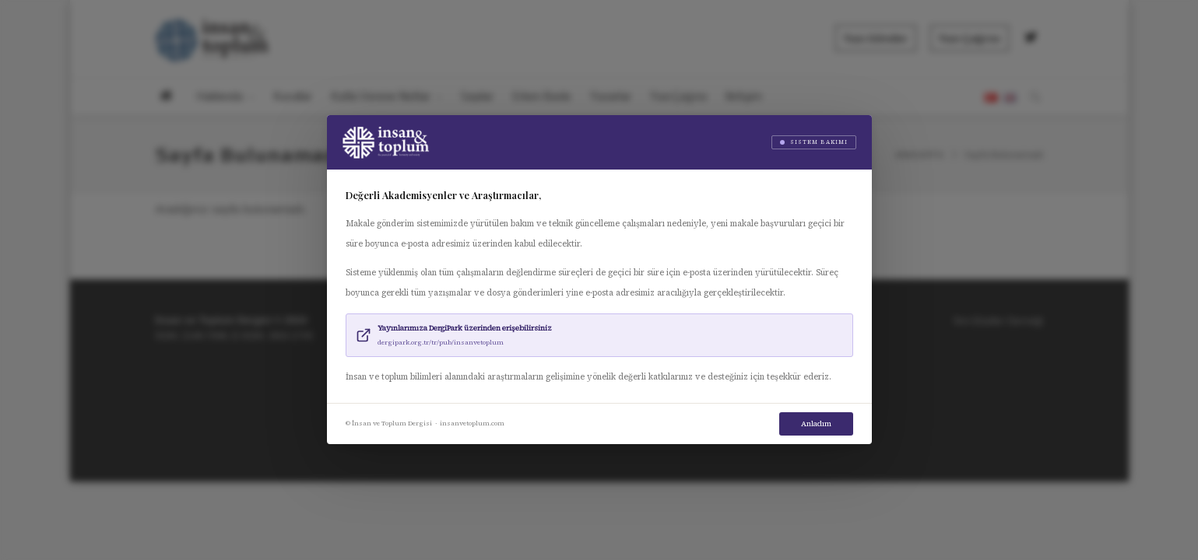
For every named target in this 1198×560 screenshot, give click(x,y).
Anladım (816, 423)
